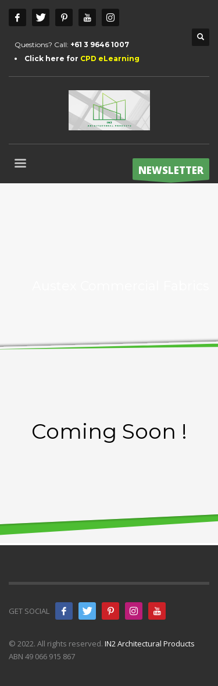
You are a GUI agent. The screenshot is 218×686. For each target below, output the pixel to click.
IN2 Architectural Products (150, 643)
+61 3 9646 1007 (99, 44)
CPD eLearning (110, 58)
